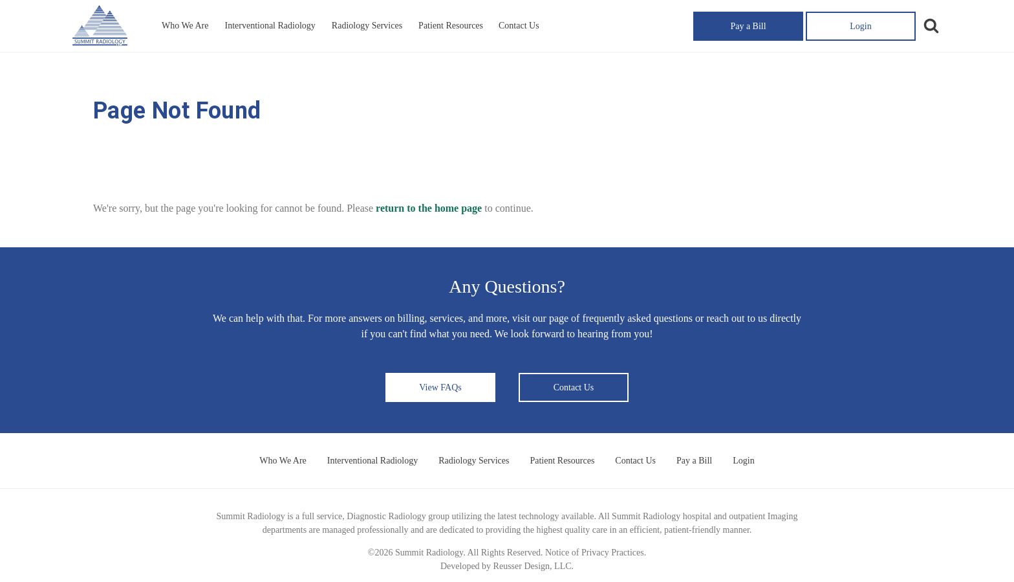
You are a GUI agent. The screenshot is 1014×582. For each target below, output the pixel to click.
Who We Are (185, 25)
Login (860, 26)
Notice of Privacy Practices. (595, 552)
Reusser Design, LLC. (533, 566)
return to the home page (429, 208)
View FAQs (440, 387)
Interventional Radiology (269, 25)
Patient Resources (450, 25)
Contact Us (519, 25)
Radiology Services (367, 25)
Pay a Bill (748, 26)
